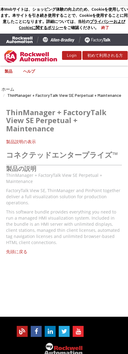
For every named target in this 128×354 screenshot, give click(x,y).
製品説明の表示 (21, 141)
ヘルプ (29, 71)
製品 (8, 71)
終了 (105, 27)
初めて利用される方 (105, 55)
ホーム (8, 89)
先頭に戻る (16, 251)
